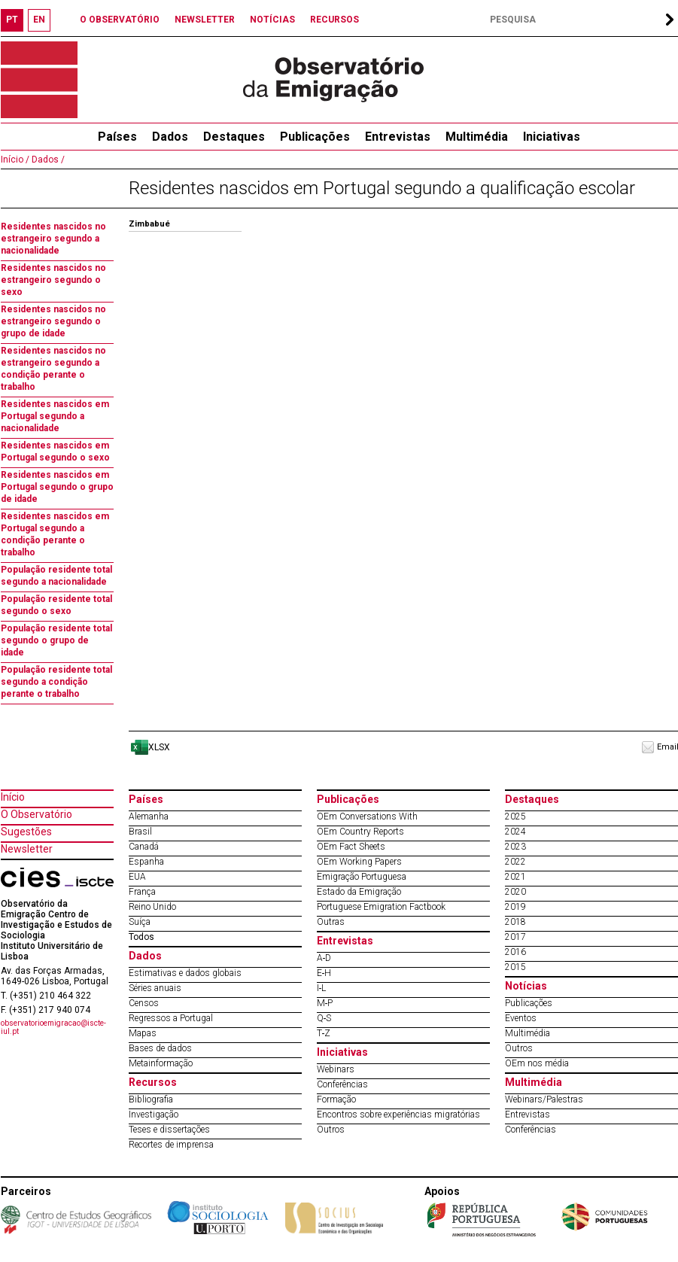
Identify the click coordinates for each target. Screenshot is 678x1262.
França (142, 891)
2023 (515, 846)
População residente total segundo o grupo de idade (56, 640)
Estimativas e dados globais (185, 973)
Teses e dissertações (169, 1129)
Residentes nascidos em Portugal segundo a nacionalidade (55, 416)
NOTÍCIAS (272, 19)
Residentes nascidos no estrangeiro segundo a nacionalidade (53, 238)
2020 (515, 891)
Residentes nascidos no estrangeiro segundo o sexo (53, 280)
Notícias (526, 986)
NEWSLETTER (205, 19)
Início (13, 797)
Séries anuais (155, 988)
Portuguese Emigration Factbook (381, 907)
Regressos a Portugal (171, 1018)
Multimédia (476, 136)
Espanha (146, 861)
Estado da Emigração (359, 891)
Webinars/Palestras (544, 1099)
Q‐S (324, 1018)
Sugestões (26, 832)
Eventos (521, 1018)
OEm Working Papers (359, 861)
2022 (515, 861)
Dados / (47, 159)
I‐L (322, 988)
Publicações (315, 136)
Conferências (342, 1084)
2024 (515, 831)
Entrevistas (397, 136)
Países (146, 799)
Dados (170, 136)
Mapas (143, 1033)
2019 (515, 907)
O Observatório (36, 814)
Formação (336, 1099)
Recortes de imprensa (171, 1144)
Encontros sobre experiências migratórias (398, 1114)
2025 (515, 816)
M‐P (325, 1003)
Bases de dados (160, 1048)
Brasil (140, 831)
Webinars (335, 1069)
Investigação (153, 1114)
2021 (515, 876)
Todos (141, 937)
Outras (331, 922)
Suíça (139, 922)
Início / (15, 159)
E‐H (324, 973)
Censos (144, 1003)
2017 (515, 937)
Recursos (153, 1082)
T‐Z (324, 1033)
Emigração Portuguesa (361, 876)
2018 (515, 922)
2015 (515, 967)
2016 (515, 952)
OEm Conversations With (367, 816)
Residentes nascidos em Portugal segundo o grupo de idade (57, 487)
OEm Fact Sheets (351, 846)
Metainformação (161, 1063)
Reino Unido (152, 907)
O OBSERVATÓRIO (120, 19)
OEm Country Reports (360, 831)
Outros (331, 1129)
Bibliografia (151, 1099)
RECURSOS (334, 19)
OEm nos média (537, 1063)
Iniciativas (551, 136)
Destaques (234, 136)
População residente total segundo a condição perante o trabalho (56, 681)
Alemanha (149, 816)
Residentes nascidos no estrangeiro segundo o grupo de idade (53, 321)
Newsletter (27, 849)
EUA (137, 876)
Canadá (144, 846)
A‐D (324, 958)
